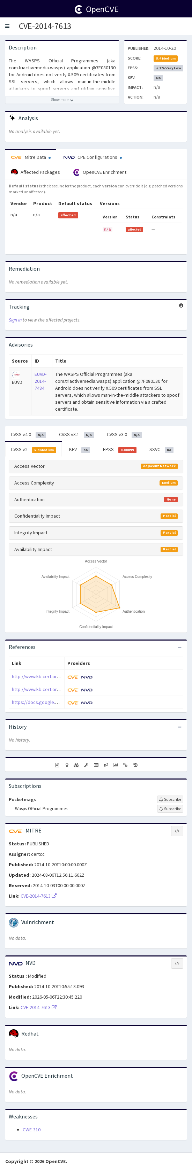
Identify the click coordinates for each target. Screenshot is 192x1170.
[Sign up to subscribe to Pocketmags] (170, 799)
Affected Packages (35, 172)
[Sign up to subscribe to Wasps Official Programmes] (170, 809)
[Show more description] (62, 100)
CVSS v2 (33, 449)
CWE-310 (31, 1129)
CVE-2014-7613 (45, 26)
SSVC (161, 449)
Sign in (15, 320)
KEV (79, 449)
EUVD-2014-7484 (40, 381)
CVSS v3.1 (76, 434)
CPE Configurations (93, 157)
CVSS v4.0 (28, 434)
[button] (7, 26)
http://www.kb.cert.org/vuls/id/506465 (52, 676)
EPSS (119, 449)
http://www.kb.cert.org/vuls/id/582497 (52, 689)
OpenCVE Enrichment (99, 172)
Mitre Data (31, 157)
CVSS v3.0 (124, 434)
